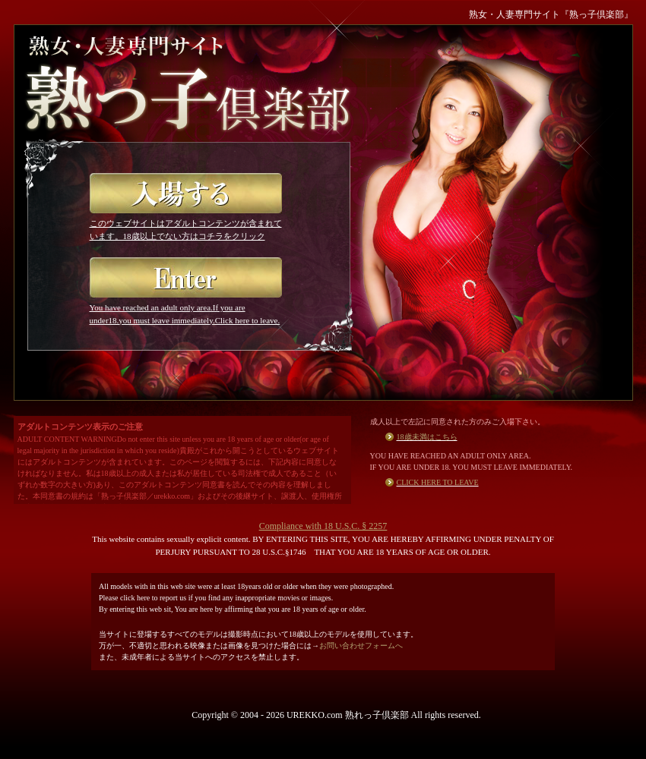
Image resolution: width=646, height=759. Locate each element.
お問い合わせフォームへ (361, 645)
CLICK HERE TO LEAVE (438, 482)
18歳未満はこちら (427, 437)
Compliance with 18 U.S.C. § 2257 (323, 526)
